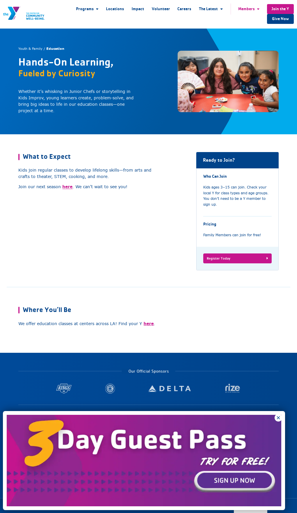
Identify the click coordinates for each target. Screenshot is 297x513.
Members (246, 8)
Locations (115, 8)
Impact (138, 8)
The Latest (208, 8)
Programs (85, 8)
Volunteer (161, 8)
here (67, 186)
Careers (184, 8)
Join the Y (280, 8)
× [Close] (278, 418)
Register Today (237, 258)
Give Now (280, 18)
